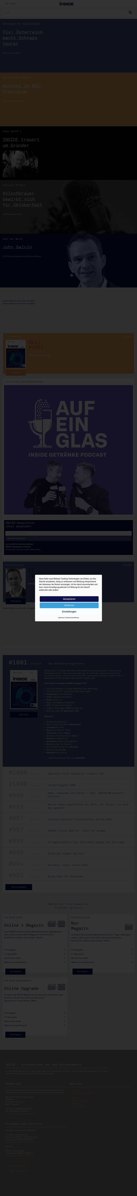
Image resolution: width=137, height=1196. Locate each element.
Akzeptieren (69, 599)
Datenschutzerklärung (72, 617)
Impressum (61, 617)
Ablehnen (69, 605)
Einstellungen (69, 611)
